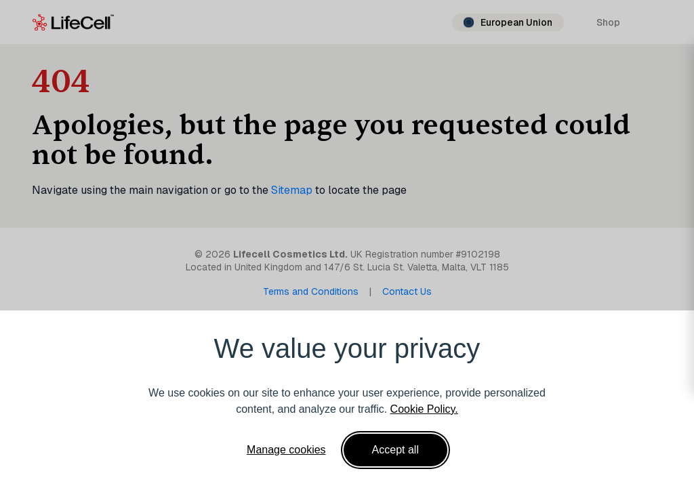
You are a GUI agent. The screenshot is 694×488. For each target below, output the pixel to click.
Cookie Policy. (424, 409)
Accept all (395, 449)
